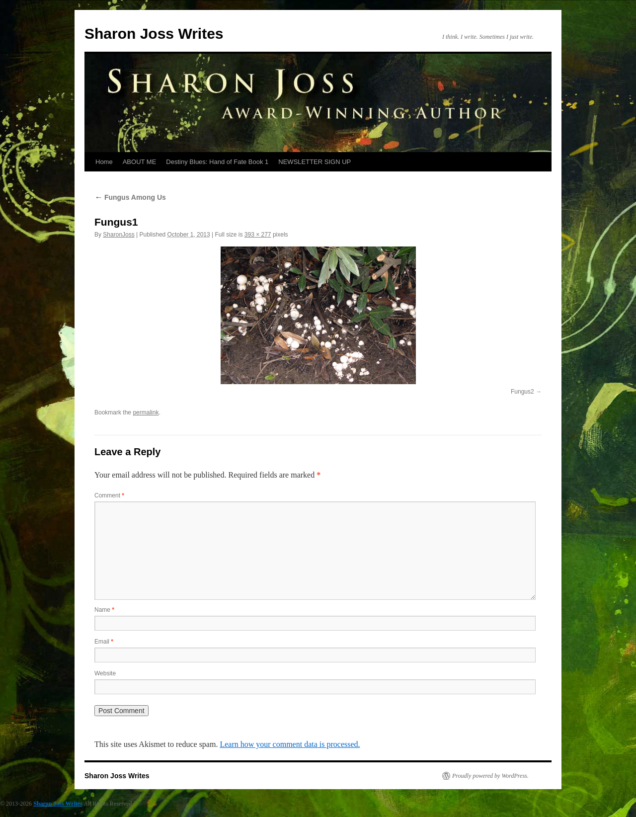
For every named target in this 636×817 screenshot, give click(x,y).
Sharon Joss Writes (154, 33)
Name (104, 609)
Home (104, 161)
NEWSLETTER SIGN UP (314, 161)
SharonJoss (118, 234)
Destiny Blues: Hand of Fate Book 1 (217, 161)
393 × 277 (257, 234)
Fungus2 (522, 391)
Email (103, 641)
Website (105, 673)
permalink (146, 412)
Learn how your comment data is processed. (290, 744)
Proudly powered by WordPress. (490, 775)
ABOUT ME (140, 161)
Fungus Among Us (130, 197)
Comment (109, 495)
